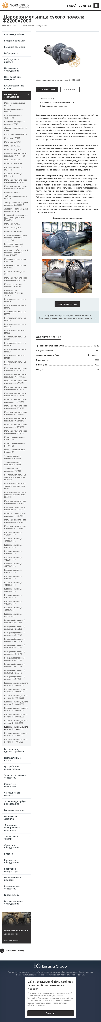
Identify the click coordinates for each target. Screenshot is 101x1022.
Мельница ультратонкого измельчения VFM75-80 (15, 154)
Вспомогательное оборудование (13, 902)
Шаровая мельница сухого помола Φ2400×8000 (16, 722)
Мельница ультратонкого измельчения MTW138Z (15, 388)
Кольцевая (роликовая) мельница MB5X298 (14, 621)
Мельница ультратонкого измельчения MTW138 (15, 394)
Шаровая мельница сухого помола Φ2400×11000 (16, 715)
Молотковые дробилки (10, 817)
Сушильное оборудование (11, 846)
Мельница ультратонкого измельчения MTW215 (15, 369)
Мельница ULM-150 (12, 142)
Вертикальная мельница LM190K (15, 331)
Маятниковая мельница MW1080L (15, 266)
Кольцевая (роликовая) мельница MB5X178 (14, 653)
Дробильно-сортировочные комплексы (12, 827)
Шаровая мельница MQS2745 (13, 168)
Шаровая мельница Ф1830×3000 (13, 565)
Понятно (50, 1013)
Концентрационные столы (14, 86)
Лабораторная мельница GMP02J (15, 129)
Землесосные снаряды (11, 837)
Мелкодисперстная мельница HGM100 (13, 285)
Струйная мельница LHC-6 (15, 134)
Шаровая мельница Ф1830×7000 (13, 546)
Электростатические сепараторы (15, 776)
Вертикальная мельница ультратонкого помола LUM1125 (15, 494)
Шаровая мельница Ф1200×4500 (13, 590)
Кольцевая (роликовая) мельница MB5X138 (14, 665)
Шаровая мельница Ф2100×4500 (13, 533)
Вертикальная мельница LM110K (15, 357)
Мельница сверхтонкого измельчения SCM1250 (15, 508)
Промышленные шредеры (12, 878)
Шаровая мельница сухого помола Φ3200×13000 (16, 690)
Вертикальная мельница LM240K (15, 319)
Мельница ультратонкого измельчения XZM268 (15, 407)
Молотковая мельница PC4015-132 (14, 104)
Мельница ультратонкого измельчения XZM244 (15, 413)
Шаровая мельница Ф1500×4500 (13, 577)
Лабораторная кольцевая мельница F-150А (16, 210)
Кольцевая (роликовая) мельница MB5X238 (14, 634)
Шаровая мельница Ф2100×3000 (13, 540)
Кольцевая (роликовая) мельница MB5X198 (14, 646)
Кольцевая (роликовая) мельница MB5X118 (14, 671)
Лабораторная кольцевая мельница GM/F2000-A (16, 204)
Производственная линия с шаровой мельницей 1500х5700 (16, 237)
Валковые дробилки (14, 810)
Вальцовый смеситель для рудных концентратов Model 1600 (16, 217)
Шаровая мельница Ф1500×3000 (13, 584)
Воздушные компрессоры (11, 870)
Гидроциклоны (11, 895)
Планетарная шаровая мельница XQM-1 (14, 123)
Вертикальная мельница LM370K (15, 300)
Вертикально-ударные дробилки (14, 750)
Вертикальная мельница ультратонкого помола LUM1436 (15, 477)
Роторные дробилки (14, 40)
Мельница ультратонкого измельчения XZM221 (15, 432)
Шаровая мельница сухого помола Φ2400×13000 (16, 709)
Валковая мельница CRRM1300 (13, 116)
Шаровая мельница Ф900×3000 (13, 609)
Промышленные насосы (12, 759)
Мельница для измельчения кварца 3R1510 (13, 292)
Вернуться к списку (12, 951)
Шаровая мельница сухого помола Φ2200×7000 (16, 728)
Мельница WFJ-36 (12, 160)
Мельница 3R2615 (12, 192)
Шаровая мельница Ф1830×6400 (13, 552)
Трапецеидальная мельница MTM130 (12, 463)
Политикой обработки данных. (71, 975)
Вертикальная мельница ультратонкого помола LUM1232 (15, 486)
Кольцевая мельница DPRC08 (13, 110)
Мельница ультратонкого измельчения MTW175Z (15, 375)
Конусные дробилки (14, 47)
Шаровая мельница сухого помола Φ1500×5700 (16, 740)
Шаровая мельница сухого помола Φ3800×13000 (16, 684)
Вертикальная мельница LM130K (15, 350)
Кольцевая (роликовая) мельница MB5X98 (14, 678)
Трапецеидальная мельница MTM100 (12, 470)
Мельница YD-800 (12, 146)
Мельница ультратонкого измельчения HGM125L (15, 187)
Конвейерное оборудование (11, 861)
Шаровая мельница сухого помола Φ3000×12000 (16, 696)
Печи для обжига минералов (12, 78)
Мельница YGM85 (12, 138)
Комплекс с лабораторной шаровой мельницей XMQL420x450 (16, 252)
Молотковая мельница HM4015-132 (14, 438)
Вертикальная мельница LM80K (15, 363)
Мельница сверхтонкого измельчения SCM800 (15, 527)
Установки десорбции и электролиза (15, 802)
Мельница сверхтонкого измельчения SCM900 (15, 521)
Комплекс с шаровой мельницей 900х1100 (13, 245)
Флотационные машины (12, 794)
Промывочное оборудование (11, 69)
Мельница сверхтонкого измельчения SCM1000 (15, 515)
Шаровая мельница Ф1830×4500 (13, 558)
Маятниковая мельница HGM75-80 (15, 260)
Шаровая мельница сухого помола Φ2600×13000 (16, 703)
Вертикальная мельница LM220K (15, 325)
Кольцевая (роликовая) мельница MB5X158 (14, 659)
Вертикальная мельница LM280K (15, 313)
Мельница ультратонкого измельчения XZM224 (15, 426)
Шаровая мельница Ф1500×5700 (13, 571)
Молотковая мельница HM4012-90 (14, 444)
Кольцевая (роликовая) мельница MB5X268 (14, 627)
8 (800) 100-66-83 (79, 5)
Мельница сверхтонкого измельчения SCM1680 (15, 502)
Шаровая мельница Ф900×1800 (13, 615)
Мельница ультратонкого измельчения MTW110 (15, 401)
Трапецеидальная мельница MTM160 (12, 457)
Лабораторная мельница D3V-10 (15, 197)
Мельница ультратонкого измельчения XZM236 (15, 419)
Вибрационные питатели (11, 60)
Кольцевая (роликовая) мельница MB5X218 (14, 640)
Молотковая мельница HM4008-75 (14, 451)
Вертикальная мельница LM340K (15, 306)
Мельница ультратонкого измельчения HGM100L (15, 181)
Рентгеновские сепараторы (12, 887)
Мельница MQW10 (12, 150)
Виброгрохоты (11, 53)
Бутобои (8, 854)
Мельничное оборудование (11, 95)
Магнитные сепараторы (10, 785)
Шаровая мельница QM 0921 (14, 273)
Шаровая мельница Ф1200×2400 (13, 602)
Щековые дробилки (14, 34)
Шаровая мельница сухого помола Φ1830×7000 (16, 734)
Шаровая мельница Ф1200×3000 (13, 596)
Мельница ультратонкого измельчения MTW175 (15, 382)
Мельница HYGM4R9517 (15, 231)
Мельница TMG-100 (13, 164)
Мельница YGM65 (12, 224)
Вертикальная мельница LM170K (15, 338)
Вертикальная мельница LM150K (15, 344)
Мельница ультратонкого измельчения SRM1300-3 (15, 279)
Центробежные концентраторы (12, 767)
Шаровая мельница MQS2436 (13, 175)
